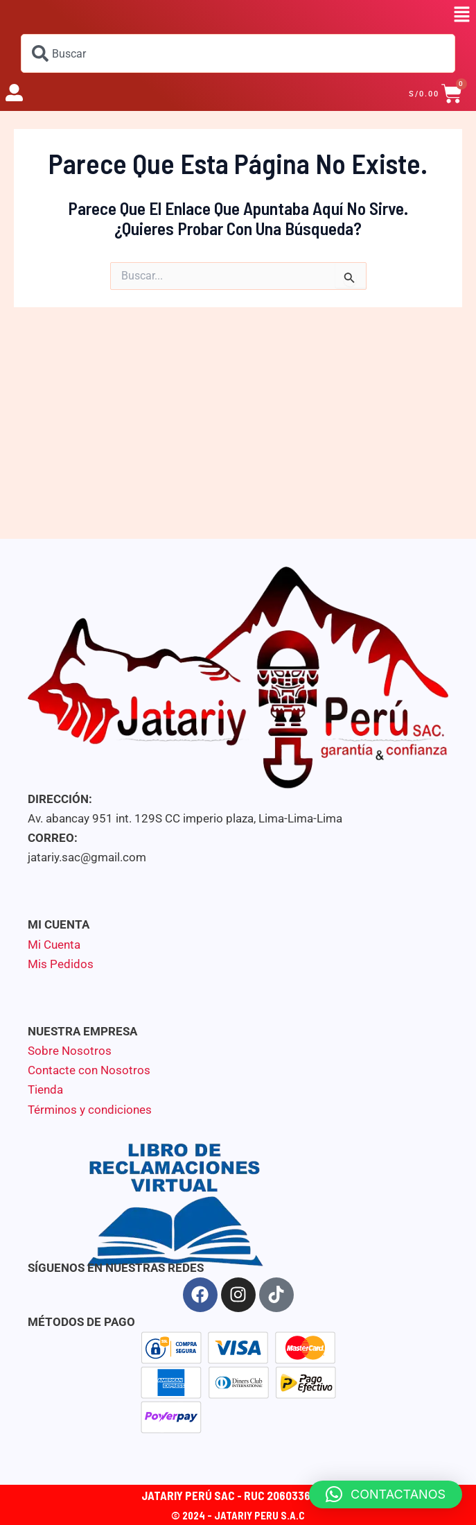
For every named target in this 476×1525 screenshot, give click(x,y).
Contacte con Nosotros (89, 1070)
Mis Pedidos (61, 964)
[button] (462, 15)
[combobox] (238, 53)
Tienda (45, 1089)
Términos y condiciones (90, 1110)
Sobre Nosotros (70, 1051)
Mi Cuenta (54, 944)
